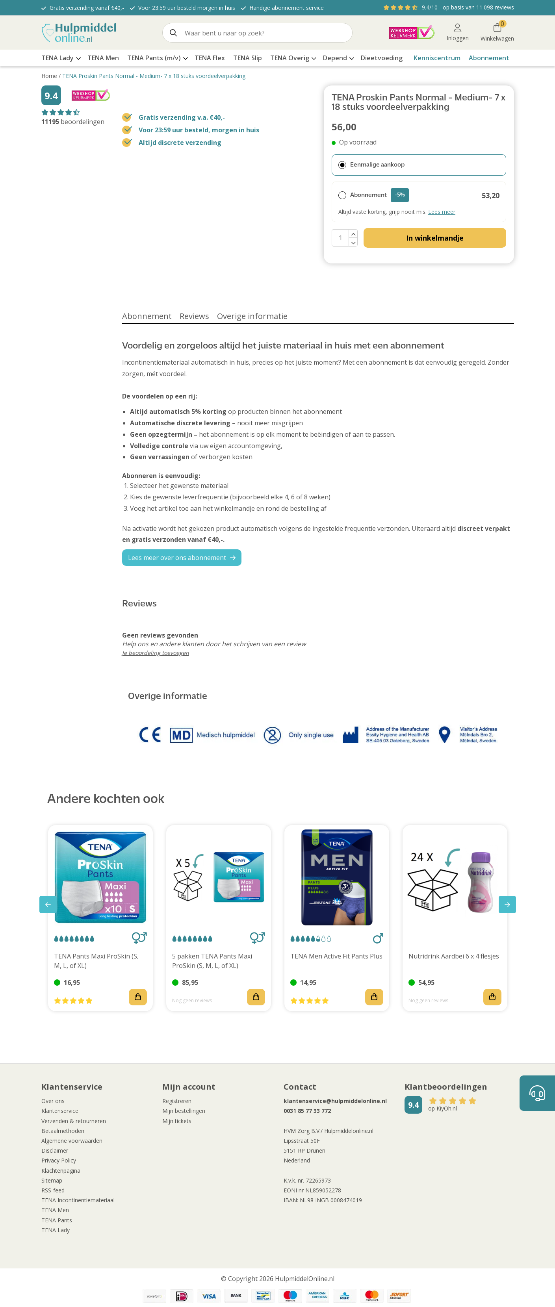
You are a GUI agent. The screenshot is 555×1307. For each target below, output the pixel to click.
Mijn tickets (176, 1121)
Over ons (53, 1101)
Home (49, 76)
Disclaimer (54, 1150)
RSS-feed (53, 1190)
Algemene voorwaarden (71, 1140)
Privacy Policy (58, 1160)
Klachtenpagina (60, 1170)
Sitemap (51, 1180)
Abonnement (489, 58)
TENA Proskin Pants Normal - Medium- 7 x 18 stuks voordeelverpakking (153, 76)
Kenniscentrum (437, 58)
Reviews (194, 316)
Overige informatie (252, 316)
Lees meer (441, 211)
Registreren (176, 1101)
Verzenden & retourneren (73, 1121)
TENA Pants (56, 1220)
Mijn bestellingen (183, 1110)
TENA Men (55, 1210)
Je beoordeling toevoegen (155, 652)
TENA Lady (55, 1230)
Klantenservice (59, 1110)
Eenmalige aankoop (371, 165)
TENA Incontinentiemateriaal (78, 1200)
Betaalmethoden (62, 1131)
